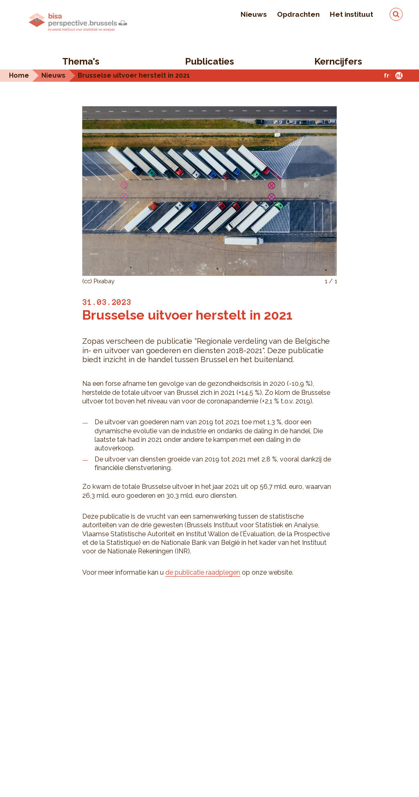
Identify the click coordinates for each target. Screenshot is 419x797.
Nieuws (254, 14)
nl (399, 75)
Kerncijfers (338, 61)
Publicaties (209, 61)
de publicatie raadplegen (202, 572)
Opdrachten (298, 14)
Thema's (80, 61)
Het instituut (351, 14)
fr (386, 75)
